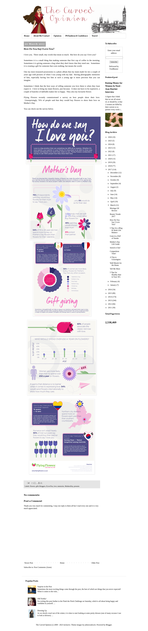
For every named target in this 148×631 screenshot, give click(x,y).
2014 (110, 297)
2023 (110, 148)
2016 (110, 290)
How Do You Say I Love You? (115, 222)
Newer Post (28, 563)
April (112, 202)
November (114, 176)
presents (76, 486)
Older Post (95, 563)
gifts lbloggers (40, 486)
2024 (110, 144)
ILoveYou (49, 486)
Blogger (109, 625)
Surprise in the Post (44, 587)
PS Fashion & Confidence (76, 36)
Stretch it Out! (115, 248)
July (112, 191)
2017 (110, 169)
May (112, 198)
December (114, 173)
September (114, 183)
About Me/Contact (41, 36)
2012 (110, 304)
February (113, 281)
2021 (110, 155)
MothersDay (69, 486)
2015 (110, 293)
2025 (110, 141)
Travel (95, 36)
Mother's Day (29, 103)
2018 (110, 166)
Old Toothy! (41, 599)
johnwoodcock (90, 625)
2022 (110, 151)
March (113, 205)
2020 (110, 159)
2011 (110, 308)
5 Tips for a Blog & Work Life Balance (116, 230)
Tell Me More (115, 269)
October (113, 180)
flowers (32, 486)
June (112, 194)
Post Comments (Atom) (43, 567)
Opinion (57, 36)
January (113, 285)
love (55, 486)
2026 (110, 137)
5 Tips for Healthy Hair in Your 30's (115, 274)
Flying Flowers (30, 97)
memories (60, 486)
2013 (110, 300)
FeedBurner (113, 69)
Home (26, 36)
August (113, 187)
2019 (110, 162)
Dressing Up (42, 611)
